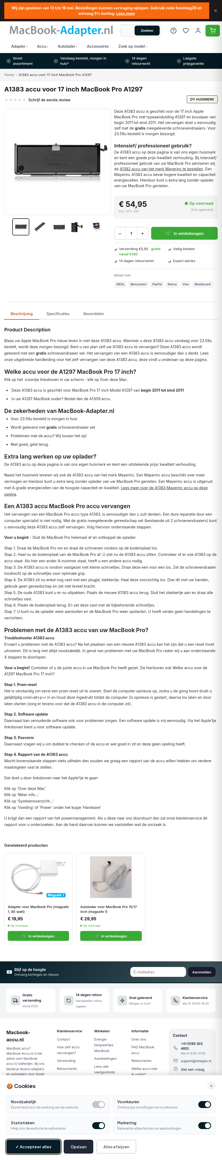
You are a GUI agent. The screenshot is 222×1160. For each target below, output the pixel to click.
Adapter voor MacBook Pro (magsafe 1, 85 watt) (38, 909)
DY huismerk (202, 99)
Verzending (66, 1060)
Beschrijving (22, 313)
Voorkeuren (128, 1101)
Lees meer (125, 13)
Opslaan (78, 1146)
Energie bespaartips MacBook (103, 1045)
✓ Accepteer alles (33, 1146)
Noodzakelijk (23, 1101)
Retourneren (67, 1068)
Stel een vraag (192, 1069)
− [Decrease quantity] (120, 233)
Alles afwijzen (116, 1146)
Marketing (126, 1122)
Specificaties (58, 313)
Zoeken (147, 31)
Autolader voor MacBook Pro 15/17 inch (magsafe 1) (108, 909)
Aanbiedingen (105, 1058)
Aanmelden (201, 972)
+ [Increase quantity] (142, 233)
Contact (63, 1039)
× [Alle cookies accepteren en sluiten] (211, 1086)
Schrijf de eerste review (49, 100)
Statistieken (22, 1122)
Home (9, 75)
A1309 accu (100, 398)
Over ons (138, 1039)
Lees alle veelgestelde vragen (104, 1072)
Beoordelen (93, 313)
